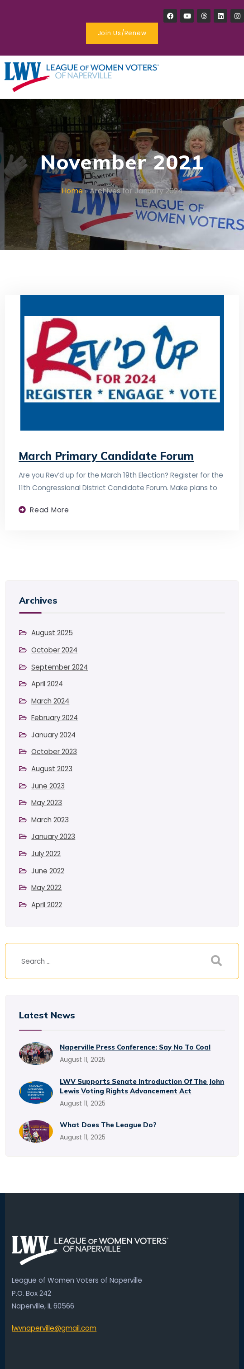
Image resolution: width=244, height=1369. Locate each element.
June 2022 (47, 871)
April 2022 (46, 905)
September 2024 (59, 667)
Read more (49, 510)
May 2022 (46, 887)
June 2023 (48, 786)
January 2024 (53, 735)
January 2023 (53, 836)
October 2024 (54, 650)
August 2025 (52, 633)
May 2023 (46, 802)
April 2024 (47, 684)
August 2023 (51, 769)
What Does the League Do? (108, 1125)
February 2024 (54, 717)
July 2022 (46, 853)
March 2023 (50, 820)
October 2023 (54, 751)
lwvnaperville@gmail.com (54, 1328)
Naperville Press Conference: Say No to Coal (135, 1047)
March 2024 (50, 701)
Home (72, 191)
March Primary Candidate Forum (106, 456)
